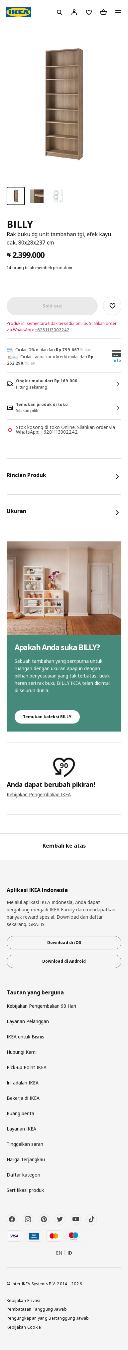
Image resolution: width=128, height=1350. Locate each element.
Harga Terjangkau (26, 1159)
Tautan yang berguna (35, 992)
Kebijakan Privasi (23, 1300)
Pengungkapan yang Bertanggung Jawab (48, 1318)
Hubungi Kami (22, 1052)
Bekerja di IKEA (23, 1098)
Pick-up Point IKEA (27, 1067)
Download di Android (64, 961)
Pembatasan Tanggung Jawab (37, 1309)
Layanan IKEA (21, 1129)
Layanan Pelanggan (28, 1021)
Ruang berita (20, 1113)
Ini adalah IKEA (23, 1082)
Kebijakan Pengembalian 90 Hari (41, 1006)
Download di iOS (64, 942)
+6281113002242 (52, 330)
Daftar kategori (23, 1175)
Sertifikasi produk (25, 1190)
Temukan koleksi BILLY (47, 717)
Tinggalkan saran (25, 1144)
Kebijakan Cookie (24, 1327)
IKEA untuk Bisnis (25, 1036)
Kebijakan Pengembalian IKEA (39, 794)
